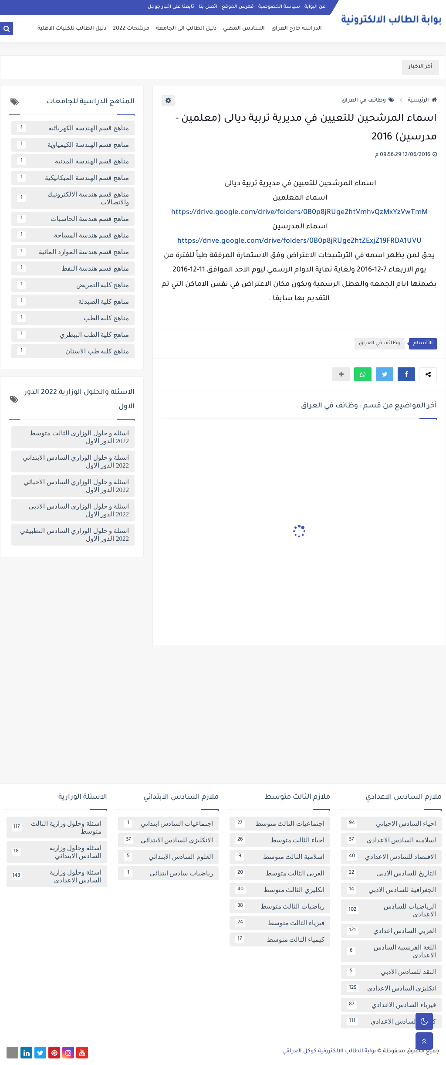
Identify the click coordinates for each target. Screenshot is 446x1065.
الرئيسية (422, 101)
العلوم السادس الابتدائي (168, 857)
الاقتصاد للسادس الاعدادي (391, 857)
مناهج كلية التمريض (73, 285)
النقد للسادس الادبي (391, 972)
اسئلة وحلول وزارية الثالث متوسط (56, 827)
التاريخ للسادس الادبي (391, 873)
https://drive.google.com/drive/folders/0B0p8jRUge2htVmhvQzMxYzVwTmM (299, 213)
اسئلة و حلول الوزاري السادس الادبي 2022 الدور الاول (79, 510)
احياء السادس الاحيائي (391, 824)
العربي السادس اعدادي (391, 931)
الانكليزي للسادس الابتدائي (168, 840)
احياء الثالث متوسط (279, 840)
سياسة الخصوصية (279, 7)
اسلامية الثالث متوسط (279, 857)
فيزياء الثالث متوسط (279, 923)
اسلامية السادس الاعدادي (391, 840)
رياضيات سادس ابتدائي (168, 873)
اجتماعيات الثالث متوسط (279, 824)
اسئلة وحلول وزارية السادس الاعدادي (56, 876)
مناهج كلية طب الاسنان (73, 351)
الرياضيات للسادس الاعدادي (391, 910)
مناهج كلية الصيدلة (73, 301)
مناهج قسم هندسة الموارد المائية (73, 252)
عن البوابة (315, 7)
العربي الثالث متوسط (279, 873)
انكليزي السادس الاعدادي (391, 988)
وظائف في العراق (367, 101)
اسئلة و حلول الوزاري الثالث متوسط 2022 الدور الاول (79, 437)
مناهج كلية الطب (73, 318)
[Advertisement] (223, 718)
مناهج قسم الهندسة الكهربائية (73, 128)
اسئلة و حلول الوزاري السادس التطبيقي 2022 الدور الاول (74, 534)
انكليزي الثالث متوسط (279, 890)
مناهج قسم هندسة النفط (73, 268)
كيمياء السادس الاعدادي (391, 1021)
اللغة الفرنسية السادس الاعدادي (391, 951)
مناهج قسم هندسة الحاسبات (73, 219)
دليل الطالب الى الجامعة (186, 29)
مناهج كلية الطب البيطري (73, 335)
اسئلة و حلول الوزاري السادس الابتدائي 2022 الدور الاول (76, 461)
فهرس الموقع (238, 7)
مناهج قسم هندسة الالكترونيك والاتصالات (73, 198)
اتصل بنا (208, 7)
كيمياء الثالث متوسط (279, 939)
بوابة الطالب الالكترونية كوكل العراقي (329, 1051)
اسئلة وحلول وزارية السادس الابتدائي (56, 852)
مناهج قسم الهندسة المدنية (73, 161)
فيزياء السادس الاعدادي (391, 1005)
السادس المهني (244, 29)
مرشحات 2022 (131, 29)
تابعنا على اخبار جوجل (171, 7)
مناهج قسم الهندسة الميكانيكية (73, 178)
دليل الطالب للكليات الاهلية (71, 29)
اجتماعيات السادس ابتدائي (168, 824)
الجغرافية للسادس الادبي (391, 890)
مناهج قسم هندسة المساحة (73, 235)
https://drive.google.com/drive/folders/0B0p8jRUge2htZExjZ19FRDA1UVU (299, 241)
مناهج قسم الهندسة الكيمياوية (73, 145)
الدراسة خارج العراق (296, 29)
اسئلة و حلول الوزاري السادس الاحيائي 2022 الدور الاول (76, 485)
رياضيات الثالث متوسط (279, 906)
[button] (406, 374)
